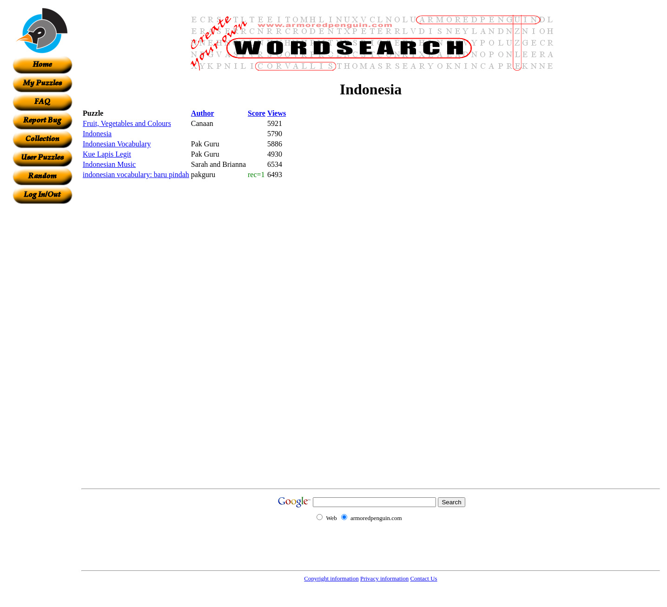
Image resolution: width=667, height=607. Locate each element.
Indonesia (97, 134)
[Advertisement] (42, 343)
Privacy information (384, 578)
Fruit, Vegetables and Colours (127, 123)
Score (256, 113)
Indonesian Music (109, 164)
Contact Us (423, 578)
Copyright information (331, 578)
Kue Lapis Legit (107, 154)
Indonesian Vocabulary (117, 144)
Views (276, 113)
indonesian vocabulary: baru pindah (136, 174)
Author (202, 113)
